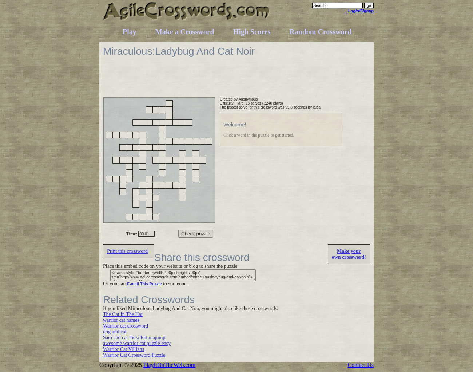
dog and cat (115, 331)
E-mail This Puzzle (144, 284)
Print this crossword (127, 251)
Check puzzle (195, 233)
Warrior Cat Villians (123, 349)
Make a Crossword (184, 32)
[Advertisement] (235, 80)
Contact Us (360, 365)
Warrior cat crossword (125, 326)
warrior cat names (121, 320)
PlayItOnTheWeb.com (169, 365)
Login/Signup (361, 11)
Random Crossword (320, 32)
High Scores (251, 32)
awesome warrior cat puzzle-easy (137, 343)
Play (129, 32)
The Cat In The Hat (123, 314)
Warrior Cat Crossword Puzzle (134, 355)
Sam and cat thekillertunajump (134, 337)
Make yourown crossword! (349, 254)
